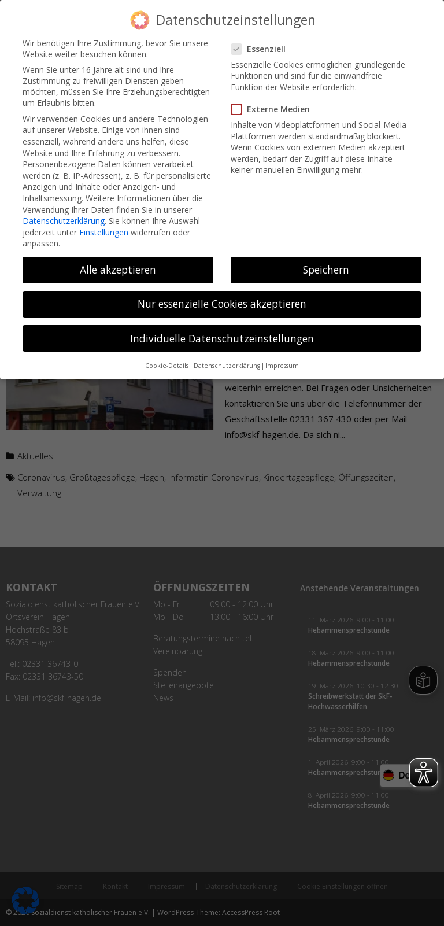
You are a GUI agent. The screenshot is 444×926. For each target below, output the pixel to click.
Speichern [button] (326, 266)
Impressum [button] (282, 361)
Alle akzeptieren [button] (118, 266)
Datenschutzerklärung (64, 216)
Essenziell (263, 44)
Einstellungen (103, 228)
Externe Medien (275, 104)
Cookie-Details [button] (166, 361)
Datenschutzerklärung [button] (227, 361)
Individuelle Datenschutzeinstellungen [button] (222, 334)
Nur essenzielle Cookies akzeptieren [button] (222, 300)
